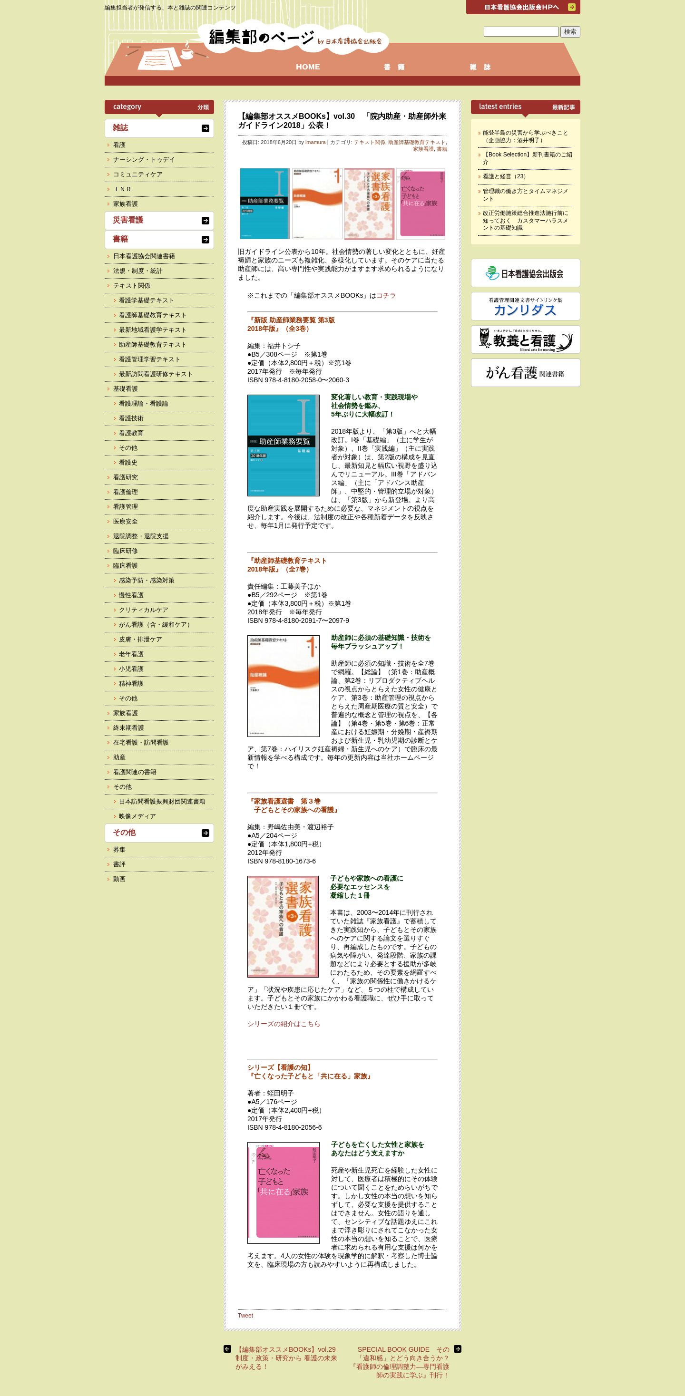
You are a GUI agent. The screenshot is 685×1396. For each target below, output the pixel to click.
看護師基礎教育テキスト (153, 315)
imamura (315, 142)
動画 (119, 878)
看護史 (128, 462)
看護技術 (131, 418)
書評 (119, 864)
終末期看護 (128, 727)
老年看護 (131, 654)
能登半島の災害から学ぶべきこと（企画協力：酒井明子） (525, 136)
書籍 (442, 149)
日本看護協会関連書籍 (144, 256)
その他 (128, 447)
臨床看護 (125, 565)
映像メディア (137, 816)
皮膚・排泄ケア (140, 639)
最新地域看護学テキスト (153, 329)
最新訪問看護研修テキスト (156, 374)
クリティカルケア (143, 609)
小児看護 (131, 668)
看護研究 (125, 477)
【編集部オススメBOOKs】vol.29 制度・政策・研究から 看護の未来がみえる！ (288, 1358)
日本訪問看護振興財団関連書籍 (162, 801)
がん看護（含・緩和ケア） (156, 624)
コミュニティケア (138, 174)
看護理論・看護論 (143, 403)
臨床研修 (125, 550)
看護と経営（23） (506, 176)
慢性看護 (131, 595)
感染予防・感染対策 (147, 580)
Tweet (245, 1315)
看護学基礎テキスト (147, 300)
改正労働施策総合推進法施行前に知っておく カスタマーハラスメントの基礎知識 (525, 220)
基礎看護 (125, 388)
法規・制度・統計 (138, 270)
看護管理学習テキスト (150, 359)
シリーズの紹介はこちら (284, 1024)
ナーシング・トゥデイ (144, 159)
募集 (119, 849)
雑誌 (120, 128)
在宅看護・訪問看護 (141, 742)
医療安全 (125, 521)
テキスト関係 (369, 142)
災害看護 (128, 220)
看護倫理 (125, 491)
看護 (119, 144)
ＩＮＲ (122, 189)
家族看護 (423, 149)
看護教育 (131, 432)
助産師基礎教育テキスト (417, 142)
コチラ (386, 295)
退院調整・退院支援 (141, 536)
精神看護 (131, 683)
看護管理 (125, 506)
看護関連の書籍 (135, 772)
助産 (119, 757)
